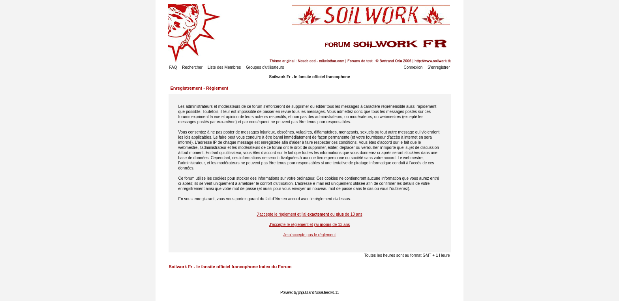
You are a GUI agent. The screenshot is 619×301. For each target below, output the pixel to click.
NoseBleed (322, 292)
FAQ (173, 67)
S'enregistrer (439, 67)
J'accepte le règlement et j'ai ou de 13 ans (309, 214)
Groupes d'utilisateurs (265, 67)
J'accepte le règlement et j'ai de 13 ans (309, 224)
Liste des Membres (224, 67)
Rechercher (192, 67)
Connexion (413, 67)
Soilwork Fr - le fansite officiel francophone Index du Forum (230, 266)
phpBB (303, 292)
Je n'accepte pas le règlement (309, 235)
